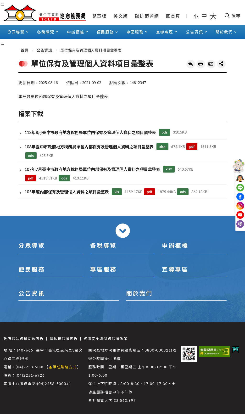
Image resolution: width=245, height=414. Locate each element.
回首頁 (173, 16)
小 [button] (196, 16)
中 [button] (204, 15)
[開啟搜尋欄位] (232, 15)
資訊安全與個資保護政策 (106, 339)
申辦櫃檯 (75, 32)
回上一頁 (190, 64)
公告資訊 (194, 32)
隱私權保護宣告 (64, 339)
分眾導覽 (16, 32)
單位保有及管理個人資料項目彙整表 (91, 50)
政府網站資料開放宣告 (24, 339)
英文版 (120, 16)
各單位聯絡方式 (63, 367)
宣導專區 (164, 32)
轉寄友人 (211, 64)
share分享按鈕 (221, 64)
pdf (192, 146)
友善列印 (200, 64)
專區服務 (135, 32)
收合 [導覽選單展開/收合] (123, 231)
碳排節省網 (147, 16)
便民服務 (105, 32)
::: (2, 4)
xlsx (162, 146)
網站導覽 (75, 16)
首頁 (24, 50)
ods (164, 132)
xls (117, 192)
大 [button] (213, 16)
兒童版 (99, 16)
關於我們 (224, 32)
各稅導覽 (45, 32)
